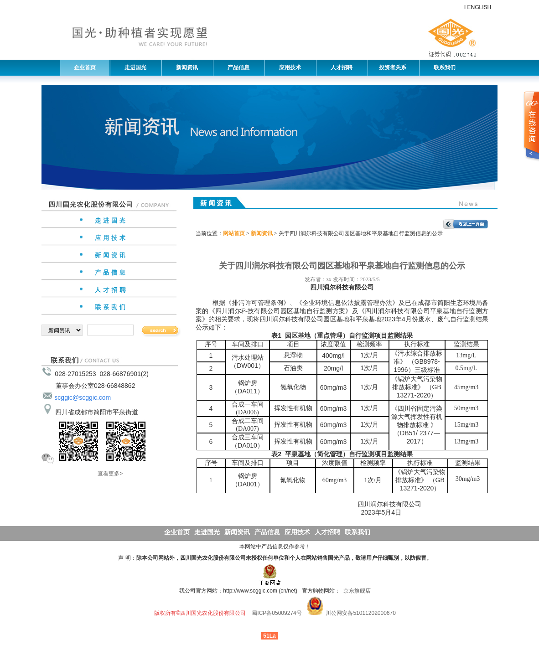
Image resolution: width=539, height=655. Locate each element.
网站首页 (234, 233)
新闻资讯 (184, 67)
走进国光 (133, 67)
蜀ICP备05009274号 (276, 613)
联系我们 (442, 67)
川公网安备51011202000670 (360, 613)
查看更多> (110, 473)
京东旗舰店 (357, 591)
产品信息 (236, 67)
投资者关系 (392, 67)
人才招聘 (339, 67)
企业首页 (84, 67)
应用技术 (288, 67)
